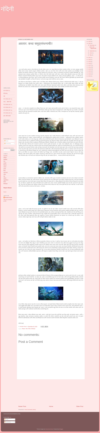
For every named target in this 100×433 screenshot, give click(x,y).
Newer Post (22, 406)
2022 (89, 43)
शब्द (4, 96)
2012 (89, 76)
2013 (89, 74)
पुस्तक (5, 168)
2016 (89, 67)
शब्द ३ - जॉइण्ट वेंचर (7, 101)
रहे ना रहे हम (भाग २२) (8, 99)
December (92, 45)
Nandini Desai (8, 197)
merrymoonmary (49, 429)
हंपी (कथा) (6, 93)
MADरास (5, 155)
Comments (7, 143)
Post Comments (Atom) (30, 409)
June (91, 53)
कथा (4, 161)
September (92, 51)
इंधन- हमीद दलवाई (7, 115)
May (91, 55)
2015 (89, 69)
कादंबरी (5, 163)
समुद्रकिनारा (6, 180)
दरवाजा (5, 166)
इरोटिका (5, 157)
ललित (5, 174)
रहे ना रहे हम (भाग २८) (8, 107)
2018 (89, 63)
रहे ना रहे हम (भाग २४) (8, 113)
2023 (89, 41)
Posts (6, 141)
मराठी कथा (6, 172)
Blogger (61, 429)
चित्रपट (23, 328)
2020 (89, 59)
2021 (89, 57)
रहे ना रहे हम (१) (7, 90)
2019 (89, 61)
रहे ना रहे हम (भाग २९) (8, 104)
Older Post (79, 406)
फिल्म (27, 328)
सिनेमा (29, 328)
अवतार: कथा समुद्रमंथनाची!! (92, 47)
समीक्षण (5, 178)
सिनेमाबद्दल (33, 328)
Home (51, 406)
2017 (89, 65)
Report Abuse (8, 187)
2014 (89, 71)
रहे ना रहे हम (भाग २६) (8, 110)
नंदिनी (7, 9)
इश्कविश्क (5, 159)
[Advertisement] (49, 26)
